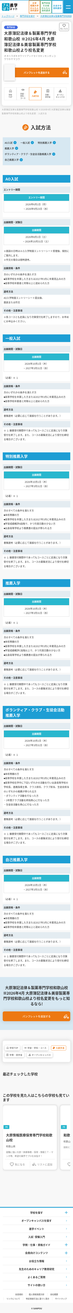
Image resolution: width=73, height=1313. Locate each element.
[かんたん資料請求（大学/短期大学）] (34, 6)
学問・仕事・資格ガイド (36, 1245)
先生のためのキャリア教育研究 (36, 1269)
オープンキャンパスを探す (36, 1220)
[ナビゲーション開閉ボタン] (68, 6)
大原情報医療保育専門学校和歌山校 (29, 1137)
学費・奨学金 (47, 96)
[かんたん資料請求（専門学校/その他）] (46, 6)
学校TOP (10, 96)
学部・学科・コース (23, 96)
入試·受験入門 (36, 1237)
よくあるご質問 (36, 1277)
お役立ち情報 (36, 1261)
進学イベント (36, 1229)
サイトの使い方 (36, 1285)
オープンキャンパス (60, 96)
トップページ (8, 16)
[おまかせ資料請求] (57, 6)
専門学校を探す (27, 16)
